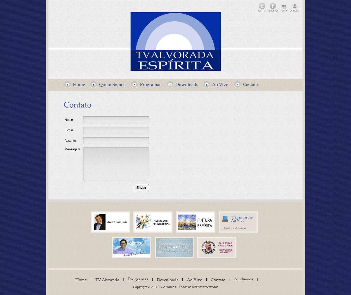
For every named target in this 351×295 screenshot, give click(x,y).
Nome (69, 120)
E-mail (69, 130)
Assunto (70, 141)
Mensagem (72, 149)
